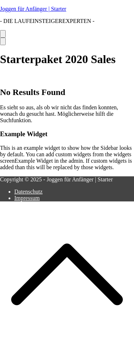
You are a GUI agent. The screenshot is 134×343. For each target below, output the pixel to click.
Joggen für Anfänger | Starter (33, 9)
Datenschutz (28, 192)
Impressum (27, 198)
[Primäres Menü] (3, 34)
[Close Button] (3, 41)
